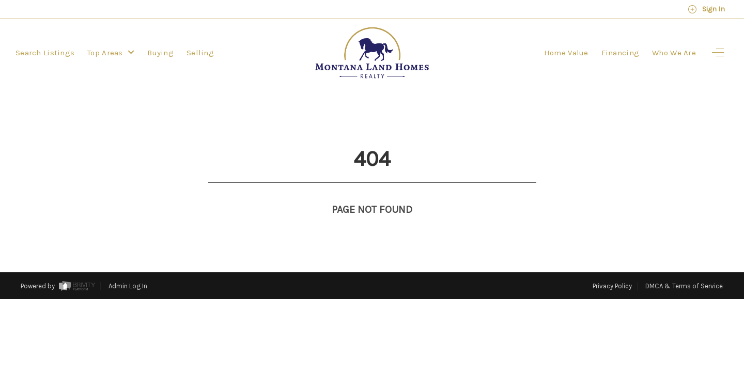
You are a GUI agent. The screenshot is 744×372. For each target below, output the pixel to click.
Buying (160, 52)
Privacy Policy (612, 267)
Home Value (566, 52)
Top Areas (110, 52)
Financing (620, 52)
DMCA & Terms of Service (684, 267)
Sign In (706, 9)
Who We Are (674, 52)
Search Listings (45, 52)
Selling (200, 52)
